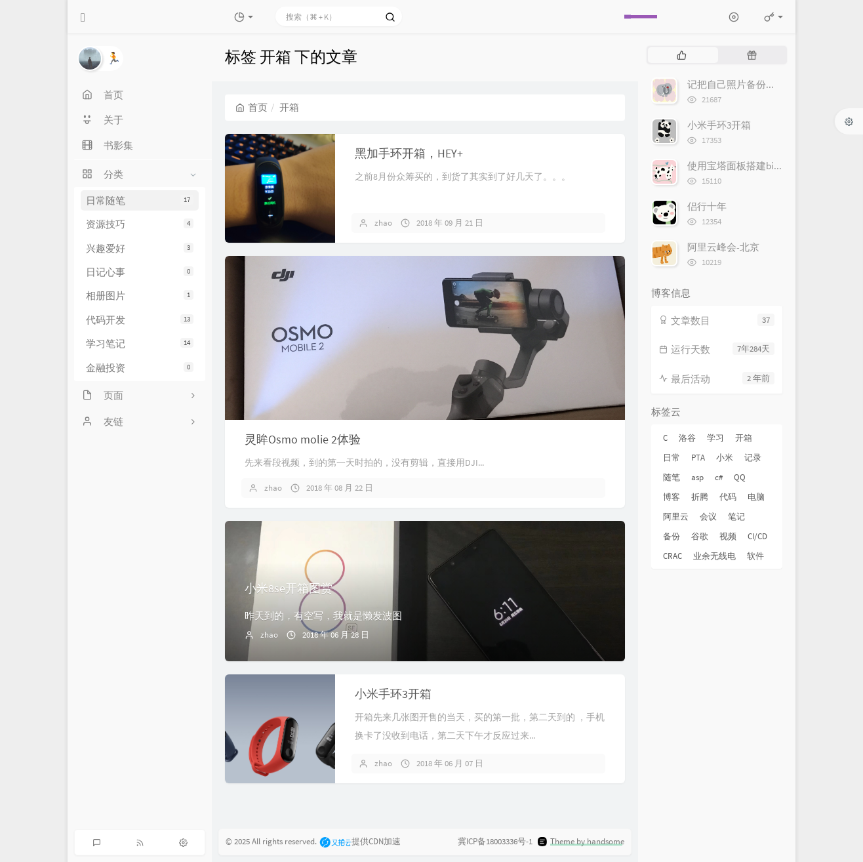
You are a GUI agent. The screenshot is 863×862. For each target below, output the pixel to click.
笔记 (736, 516)
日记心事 (139, 272)
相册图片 (139, 295)
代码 (727, 497)
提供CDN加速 (360, 842)
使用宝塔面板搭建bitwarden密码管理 (767, 165)
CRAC (672, 556)
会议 (708, 516)
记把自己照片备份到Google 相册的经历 (771, 84)
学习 (715, 437)
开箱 (743, 437)
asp (697, 477)
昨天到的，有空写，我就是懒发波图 (323, 615)
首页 (251, 107)
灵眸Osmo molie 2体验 (303, 439)
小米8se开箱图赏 (288, 588)
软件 (755, 556)
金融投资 (139, 367)
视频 (727, 536)
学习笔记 (139, 343)
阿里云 (676, 516)
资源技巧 (139, 224)
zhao (383, 222)
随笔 (671, 477)
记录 (752, 457)
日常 (671, 457)
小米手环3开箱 (393, 693)
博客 (671, 497)
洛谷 (687, 437)
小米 (724, 457)
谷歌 (699, 536)
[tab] (682, 55)
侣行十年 (707, 206)
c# (719, 477)
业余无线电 (714, 556)
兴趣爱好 (139, 248)
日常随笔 (139, 200)
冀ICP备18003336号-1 (495, 842)
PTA (698, 457)
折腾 (699, 497)
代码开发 (139, 320)
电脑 (756, 497)
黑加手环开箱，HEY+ (409, 153)
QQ (740, 477)
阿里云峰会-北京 (723, 247)
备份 (671, 536)
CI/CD (757, 536)
